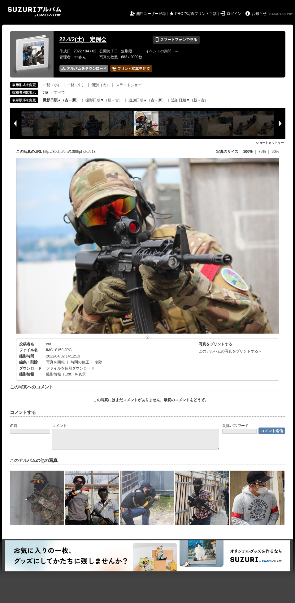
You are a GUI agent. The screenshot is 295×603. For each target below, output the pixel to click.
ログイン (234, 13)
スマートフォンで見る (176, 40)
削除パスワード (236, 425)
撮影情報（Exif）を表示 (66, 374)
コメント (59, 425)
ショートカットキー (270, 142)
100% (248, 151)
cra (48, 344)
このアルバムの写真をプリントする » (230, 351)
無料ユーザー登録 (151, 13)
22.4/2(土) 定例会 (82, 39)
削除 (98, 362)
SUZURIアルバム (34, 11)
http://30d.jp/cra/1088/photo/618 (69, 151)
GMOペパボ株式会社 (281, 14)
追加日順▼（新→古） (189, 100)
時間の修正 (80, 362)
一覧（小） (52, 85)
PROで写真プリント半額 (196, 13)
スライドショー (129, 85)
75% (262, 151)
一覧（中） (76, 85)
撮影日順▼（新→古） (104, 100)
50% (275, 151)
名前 (13, 425)
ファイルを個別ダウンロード (70, 368)
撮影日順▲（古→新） (61, 100)
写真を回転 (55, 362)
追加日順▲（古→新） (147, 100)
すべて (59, 92)
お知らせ (259, 13)
